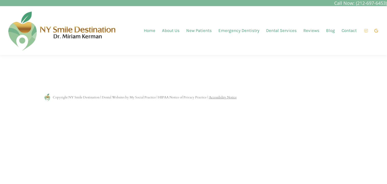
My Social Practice (142, 97)
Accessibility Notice (223, 97)
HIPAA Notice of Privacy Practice (182, 97)
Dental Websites (113, 97)
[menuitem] (149, 30)
